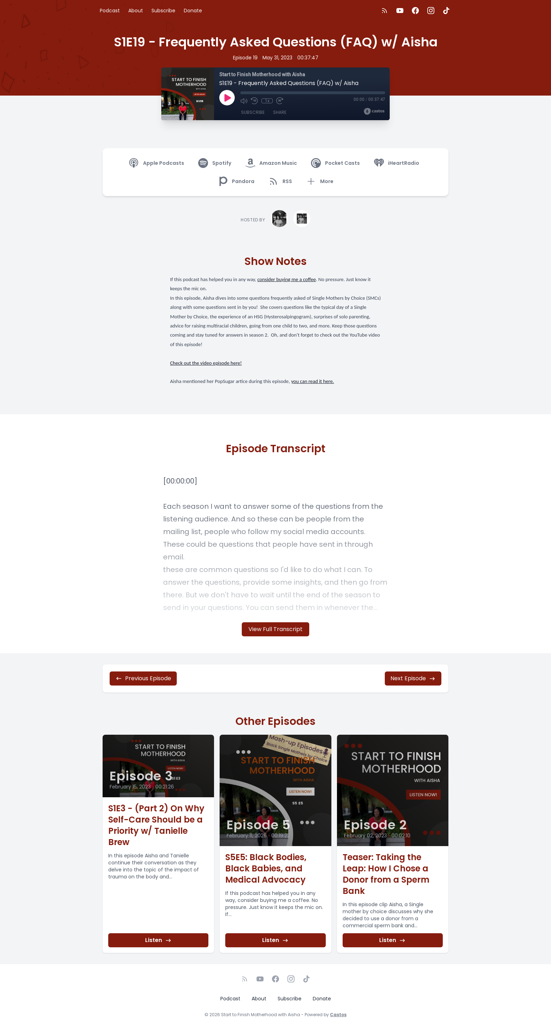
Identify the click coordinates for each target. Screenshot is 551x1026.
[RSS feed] (384, 10)
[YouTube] (400, 10)
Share (279, 112)
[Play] (227, 97)
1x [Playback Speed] (267, 100)
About (135, 10)
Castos (338, 1015)
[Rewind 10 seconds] (254, 100)
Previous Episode (143, 678)
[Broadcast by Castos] (374, 111)
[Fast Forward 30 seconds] (279, 100)
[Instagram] (430, 10)
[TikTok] (446, 10)
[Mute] (243, 101)
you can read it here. (312, 381)
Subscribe (163, 10)
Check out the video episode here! (206, 363)
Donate (193, 10)
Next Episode (413, 678)
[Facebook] (415, 10)
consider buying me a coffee (286, 279)
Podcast (110, 10)
